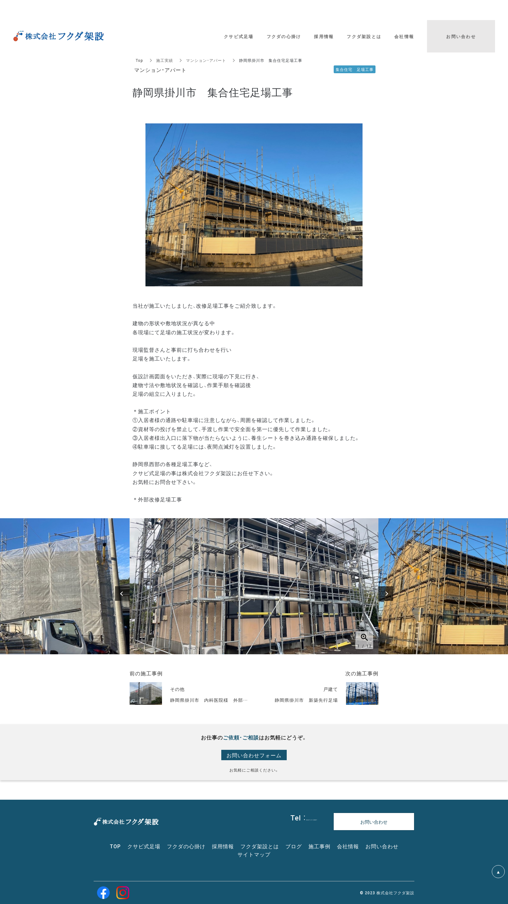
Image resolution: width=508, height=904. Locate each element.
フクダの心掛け (186, 846)
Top (139, 60)
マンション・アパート (206, 60)
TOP (115, 846)
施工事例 (319, 846)
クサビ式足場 (143, 846)
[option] (254, 586)
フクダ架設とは (259, 846)
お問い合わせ (381, 846)
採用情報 (223, 846)
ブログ (293, 846)
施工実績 (164, 60)
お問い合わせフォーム (254, 755)
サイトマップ (254, 854)
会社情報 (348, 846)
